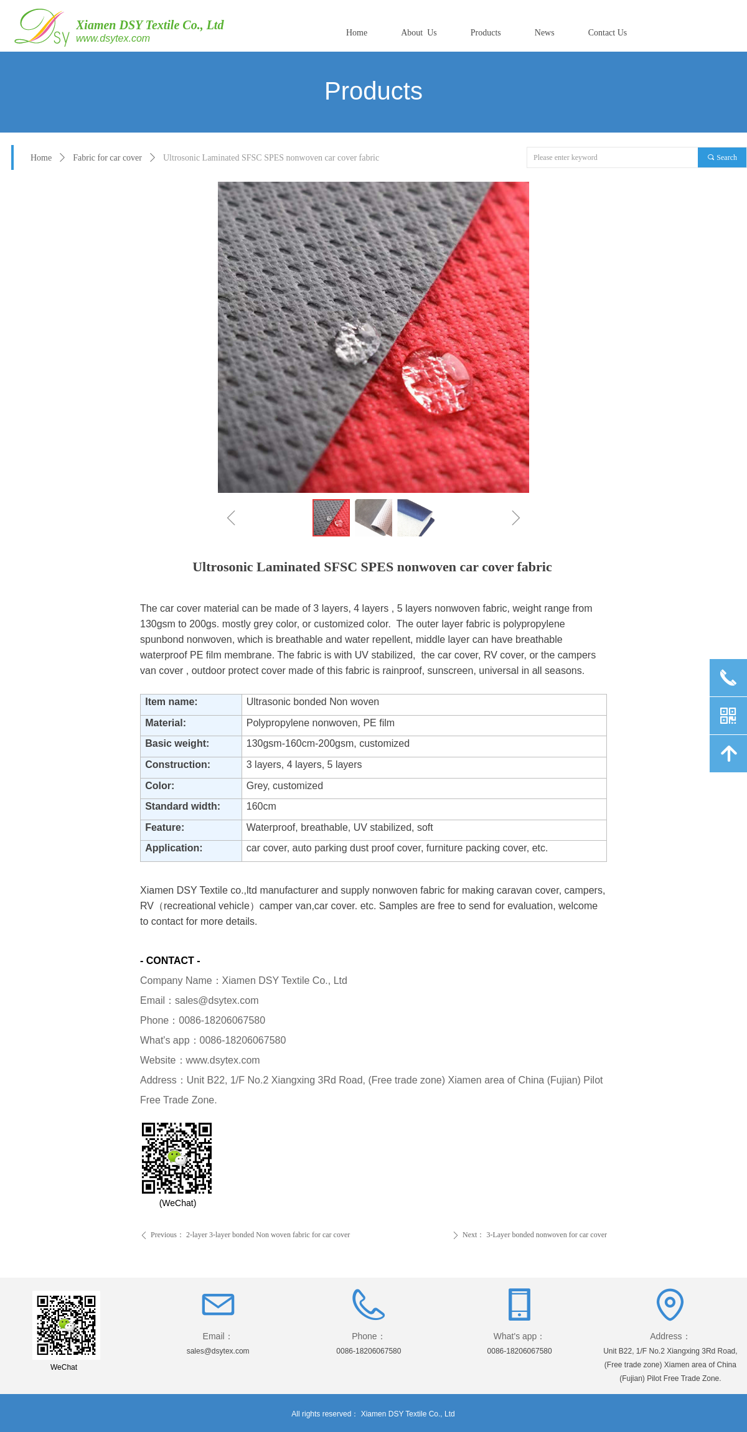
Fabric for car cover (107, 157)
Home (41, 157)
